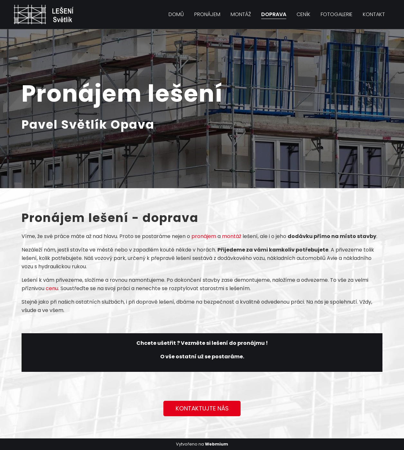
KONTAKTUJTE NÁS (202, 408)
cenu (52, 288)
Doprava (273, 14)
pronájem (203, 236)
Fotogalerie (337, 14)
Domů (176, 14)
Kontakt (374, 14)
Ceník (303, 14)
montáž (231, 236)
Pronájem (207, 14)
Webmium (216, 444)
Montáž (241, 14)
